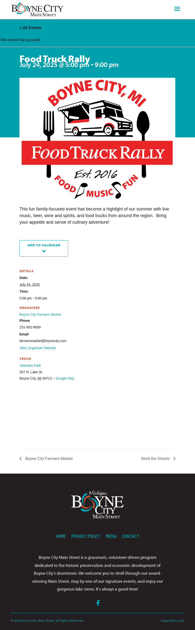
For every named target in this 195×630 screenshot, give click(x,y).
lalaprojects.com (172, 620)
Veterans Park (30, 365)
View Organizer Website (37, 348)
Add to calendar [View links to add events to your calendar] (44, 245)
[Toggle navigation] (177, 9)
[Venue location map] (45, 415)
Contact (130, 536)
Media (111, 536)
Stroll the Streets (156, 459)
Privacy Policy (85, 536)
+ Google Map (63, 378)
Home (61, 536)
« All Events (30, 28)
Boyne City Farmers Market (40, 314)
